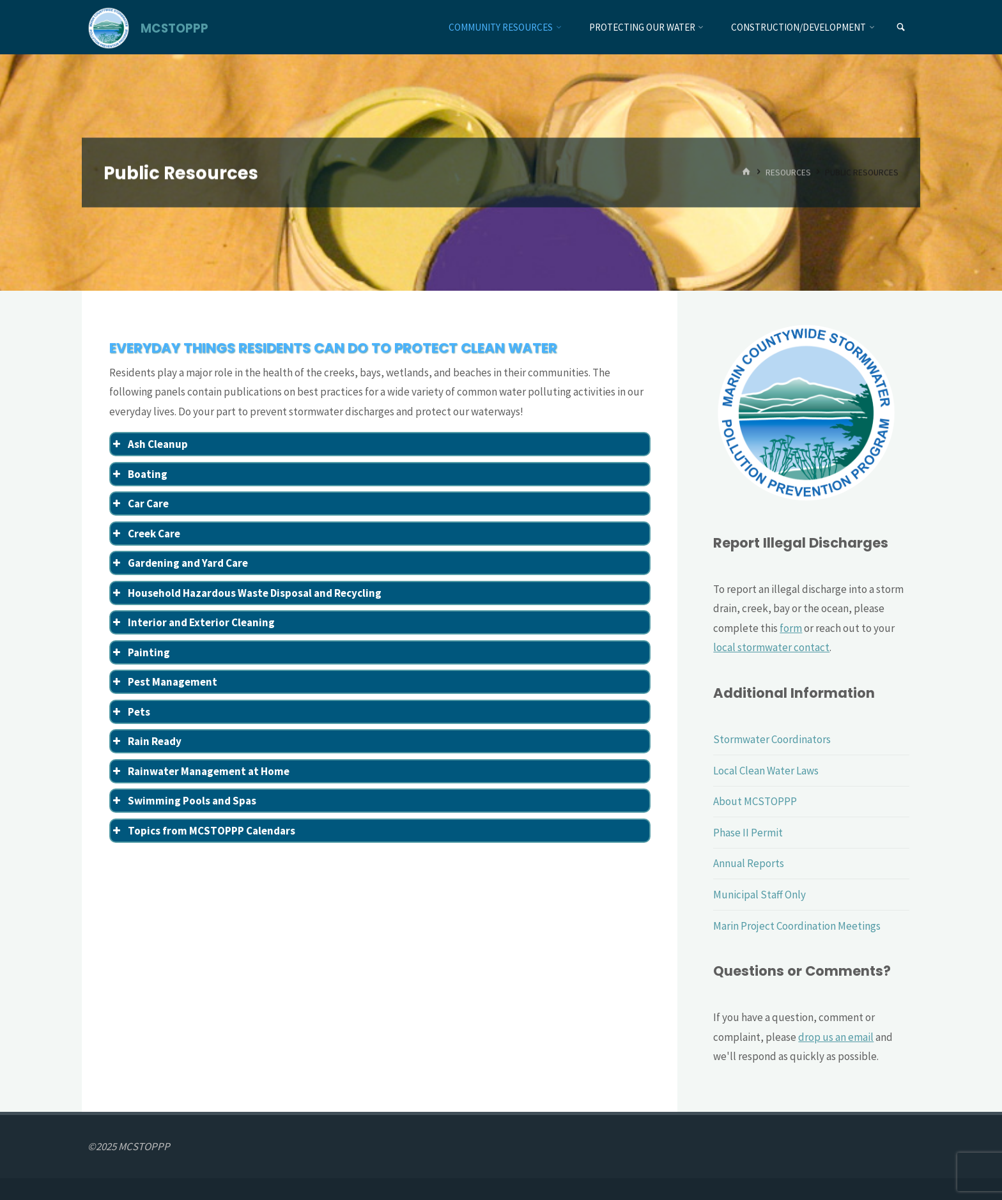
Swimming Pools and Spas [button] (183, 801)
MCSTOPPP (174, 27)
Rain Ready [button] (146, 741)
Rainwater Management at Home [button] (200, 771)
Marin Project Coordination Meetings (797, 926)
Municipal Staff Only (759, 895)
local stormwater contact (771, 647)
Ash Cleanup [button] (149, 444)
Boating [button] (139, 474)
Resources (788, 172)
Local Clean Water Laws (766, 771)
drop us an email (836, 1037)
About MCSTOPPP (755, 801)
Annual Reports (748, 863)
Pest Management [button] (164, 682)
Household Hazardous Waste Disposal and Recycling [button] (246, 593)
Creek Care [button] (145, 534)
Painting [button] (140, 652)
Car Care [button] (140, 503)
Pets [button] (130, 712)
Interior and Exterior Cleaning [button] (193, 622)
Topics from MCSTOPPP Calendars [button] (203, 831)
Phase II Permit (748, 833)
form (791, 628)
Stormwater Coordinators (772, 739)
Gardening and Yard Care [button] (179, 563)
